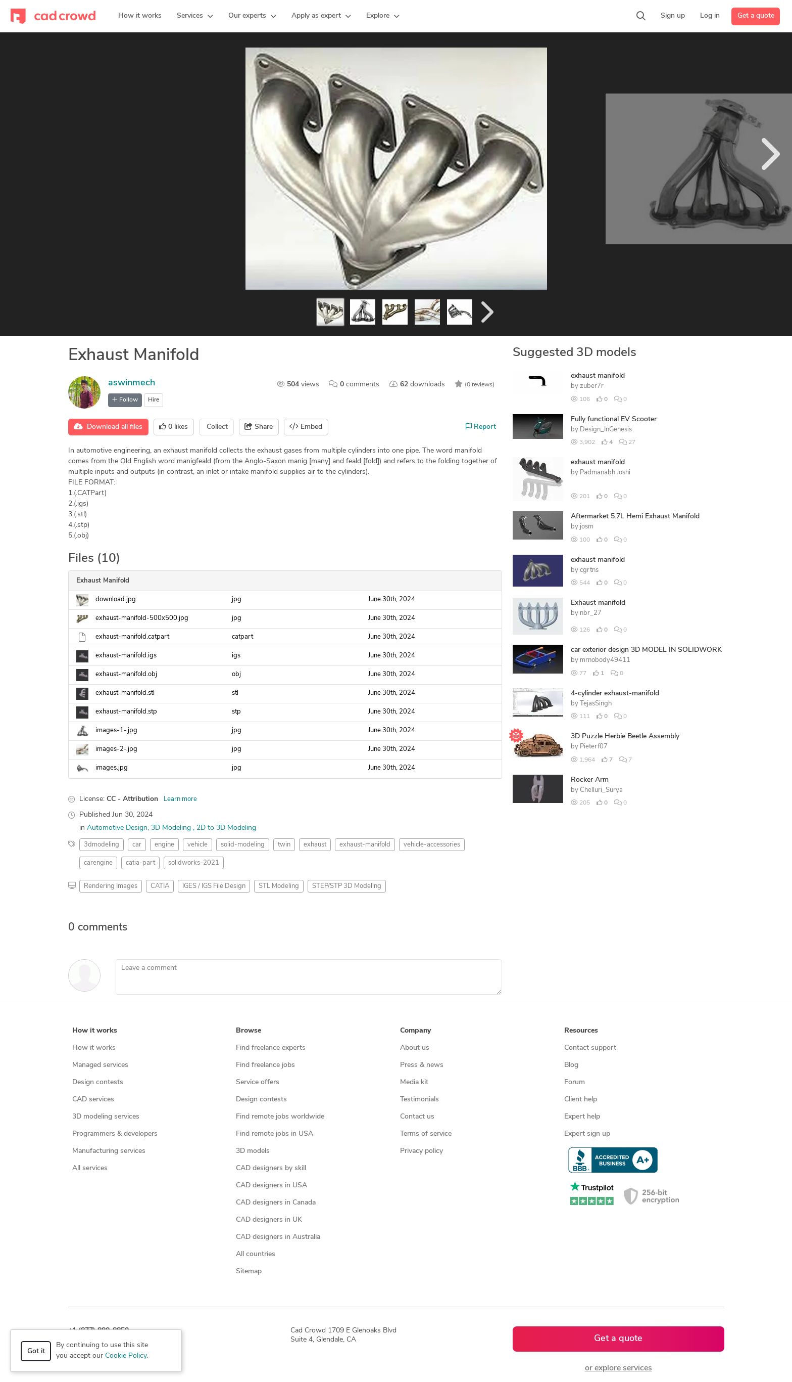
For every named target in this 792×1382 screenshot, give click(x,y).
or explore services (618, 1368)
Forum (574, 1082)
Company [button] (415, 1031)
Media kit (414, 1082)
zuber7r (592, 386)
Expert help (582, 1117)
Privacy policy (421, 1151)
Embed (305, 427)
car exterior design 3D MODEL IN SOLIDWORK (646, 650)
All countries (255, 1254)
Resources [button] (581, 1031)
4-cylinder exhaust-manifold (615, 693)
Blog (571, 1065)
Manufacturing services (108, 1151)
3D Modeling (172, 828)
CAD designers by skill (271, 1168)
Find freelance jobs (265, 1065)
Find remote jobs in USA (274, 1134)
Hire (153, 400)
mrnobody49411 (605, 660)
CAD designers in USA (271, 1185)
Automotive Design (117, 828)
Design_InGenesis (606, 429)
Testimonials (419, 1099)
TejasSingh (596, 703)
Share (258, 427)
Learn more (180, 799)
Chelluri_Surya (601, 790)
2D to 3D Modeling (226, 828)
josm (586, 526)
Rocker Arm (590, 780)
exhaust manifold (598, 376)
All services (90, 1168)
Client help (580, 1099)
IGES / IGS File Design (213, 886)
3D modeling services (105, 1117)
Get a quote (755, 16)
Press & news (421, 1065)
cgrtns (589, 570)
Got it (36, 1351)
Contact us (417, 1117)
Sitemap (249, 1271)
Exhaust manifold (598, 603)
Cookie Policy (125, 1356)
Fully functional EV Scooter (614, 419)
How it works (94, 1048)
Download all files (108, 427)
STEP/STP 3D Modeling (346, 886)
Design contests (97, 1082)
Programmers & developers (115, 1134)
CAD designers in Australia (278, 1237)
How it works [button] (94, 1031)
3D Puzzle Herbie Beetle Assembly (625, 736)
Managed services (100, 1065)
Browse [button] (248, 1031)
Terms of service (426, 1134)
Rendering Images (110, 886)
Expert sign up (587, 1134)
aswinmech (131, 383)
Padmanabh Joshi (605, 472)
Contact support (590, 1048)
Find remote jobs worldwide (280, 1117)
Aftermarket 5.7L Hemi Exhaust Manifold (635, 516)
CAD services (93, 1099)
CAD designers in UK (269, 1220)
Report (481, 427)
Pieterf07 (594, 746)
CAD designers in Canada (276, 1203)
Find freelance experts (271, 1048)
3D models (253, 1151)
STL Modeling (279, 886)
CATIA (160, 886)
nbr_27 (591, 613)
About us (414, 1048)
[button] (195, 16)
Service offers (257, 1082)
